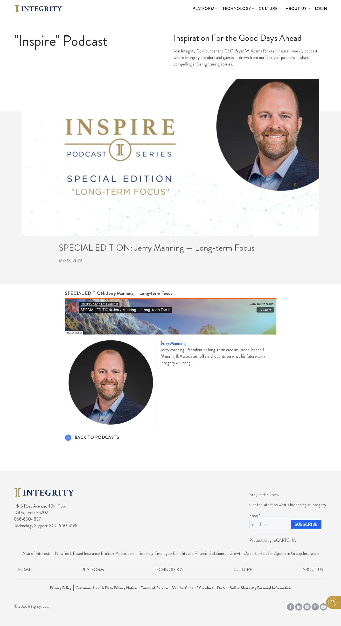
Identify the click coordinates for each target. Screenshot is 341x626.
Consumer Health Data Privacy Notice (106, 588)
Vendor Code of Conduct (192, 588)
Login (321, 8)
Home (24, 570)
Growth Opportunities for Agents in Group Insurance (274, 553)
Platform (203, 8)
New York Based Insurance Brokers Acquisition (94, 553)
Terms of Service (154, 588)
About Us (296, 8)
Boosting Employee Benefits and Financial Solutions (182, 553)
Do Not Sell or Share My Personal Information (254, 588)
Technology (237, 8)
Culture (268, 8)
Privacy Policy (60, 588)
